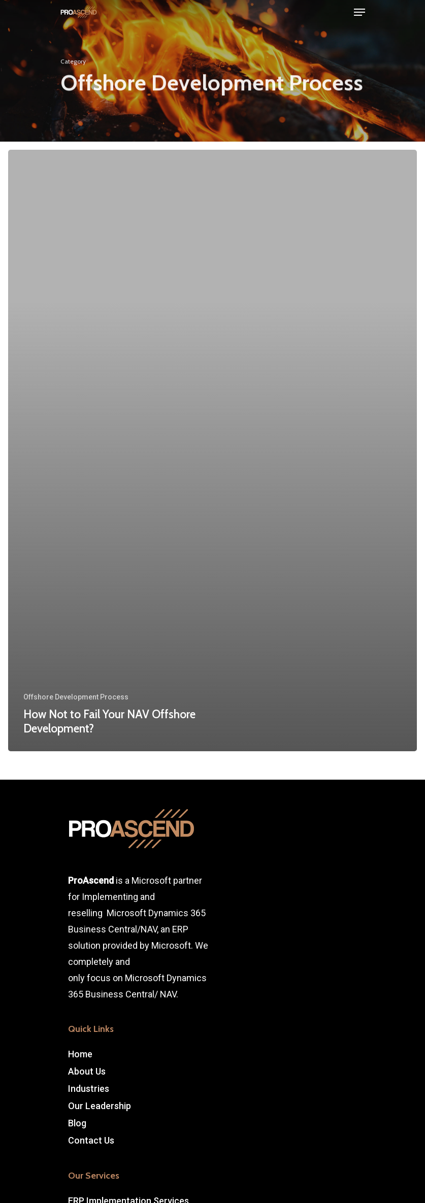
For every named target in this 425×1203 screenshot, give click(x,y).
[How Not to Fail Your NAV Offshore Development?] (212, 450)
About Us (87, 1071)
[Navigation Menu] (359, 12)
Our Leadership (99, 1105)
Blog (77, 1123)
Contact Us (91, 1140)
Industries (88, 1088)
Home (80, 1054)
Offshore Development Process (75, 697)
